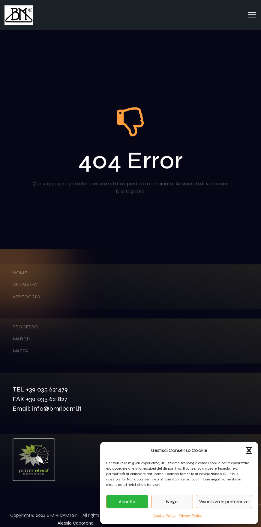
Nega (172, 501)
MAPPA (20, 351)
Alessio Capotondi (76, 523)
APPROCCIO (26, 297)
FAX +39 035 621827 (40, 399)
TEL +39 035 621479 (40, 389)
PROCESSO (25, 327)
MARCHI (22, 339)
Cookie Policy (164, 515)
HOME (20, 273)
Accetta (127, 501)
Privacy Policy (190, 515)
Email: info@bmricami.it (47, 409)
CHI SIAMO (25, 285)
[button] (249, 450)
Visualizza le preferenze (224, 501)
